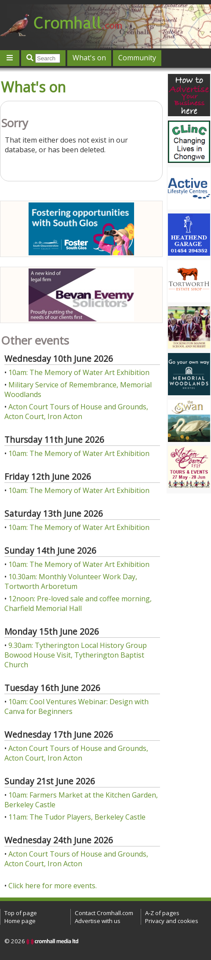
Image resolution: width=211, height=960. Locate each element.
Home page (20, 921)
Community (137, 58)
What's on (89, 58)
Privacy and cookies (171, 921)
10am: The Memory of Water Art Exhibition (78, 372)
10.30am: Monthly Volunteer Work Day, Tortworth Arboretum (70, 581)
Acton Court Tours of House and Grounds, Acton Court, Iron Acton (76, 411)
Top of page (20, 913)
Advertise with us (97, 921)
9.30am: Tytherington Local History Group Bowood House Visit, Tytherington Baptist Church (75, 654)
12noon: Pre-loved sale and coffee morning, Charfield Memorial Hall (78, 603)
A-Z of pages (162, 913)
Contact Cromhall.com (104, 913)
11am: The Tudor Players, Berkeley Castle (77, 817)
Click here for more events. (52, 885)
